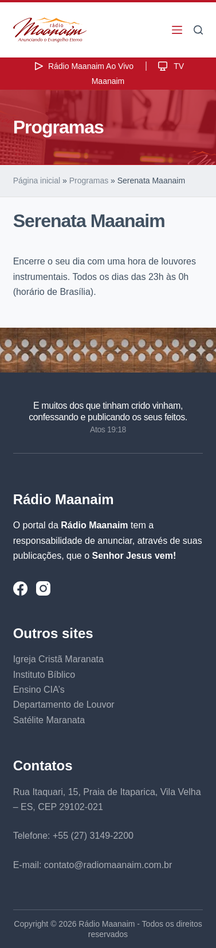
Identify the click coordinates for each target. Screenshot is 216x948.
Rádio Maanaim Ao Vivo (82, 66)
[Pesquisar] (198, 29)
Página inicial (37, 180)
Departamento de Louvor (64, 704)
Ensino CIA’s (39, 689)
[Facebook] (20, 588)
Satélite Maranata (49, 720)
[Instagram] (43, 588)
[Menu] (177, 30)
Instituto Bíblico (44, 675)
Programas (88, 180)
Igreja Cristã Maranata (58, 659)
